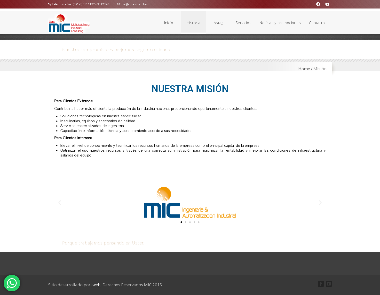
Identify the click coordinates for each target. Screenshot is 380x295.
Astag (218, 22)
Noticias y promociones (280, 22)
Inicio (168, 22)
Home (304, 68)
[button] (181, 222)
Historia (193, 22)
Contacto (317, 22)
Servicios (244, 22)
